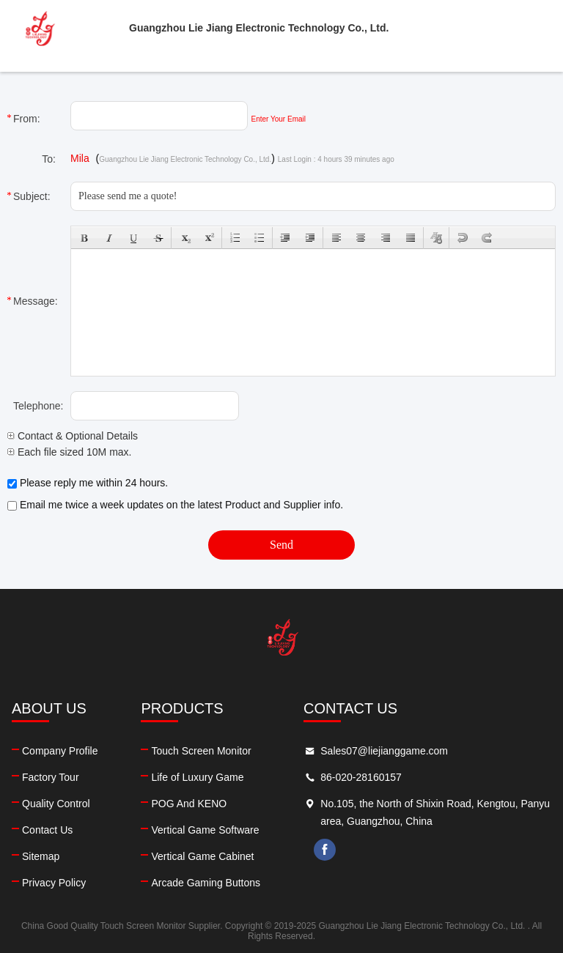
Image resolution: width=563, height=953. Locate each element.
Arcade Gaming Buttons (205, 883)
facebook (325, 850)
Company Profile (60, 751)
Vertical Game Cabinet (202, 856)
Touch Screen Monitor (201, 751)
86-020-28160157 (361, 777)
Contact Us (47, 830)
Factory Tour (50, 777)
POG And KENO (189, 803)
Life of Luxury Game (197, 777)
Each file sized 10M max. (69, 452)
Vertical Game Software (205, 830)
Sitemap (40, 856)
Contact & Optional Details (72, 436)
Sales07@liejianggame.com (384, 751)
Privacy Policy (54, 883)
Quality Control (56, 803)
